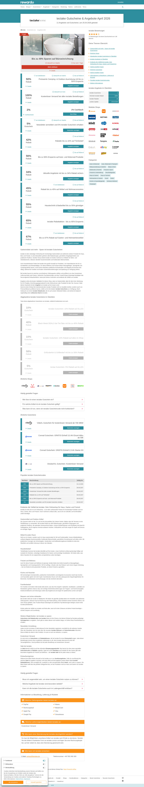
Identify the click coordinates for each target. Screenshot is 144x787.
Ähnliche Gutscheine (96, 69)
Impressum (27, 779)
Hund (106, 178)
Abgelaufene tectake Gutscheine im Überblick (103, 56)
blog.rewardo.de (48, 778)
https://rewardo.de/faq (70, 769)
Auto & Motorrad (94, 164)
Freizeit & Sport (108, 169)
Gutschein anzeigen (73, 130)
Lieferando (77, 7)
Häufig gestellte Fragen (97, 67)
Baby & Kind (111, 167)
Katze (112, 178)
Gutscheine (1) (31, 30)
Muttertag (64, 7)
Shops (65, 778)
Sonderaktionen (73, 778)
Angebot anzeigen (73, 85)
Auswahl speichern (36, 782)
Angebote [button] (46, 7)
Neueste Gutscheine (108, 778)
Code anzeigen (73, 314)
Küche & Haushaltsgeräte (97, 181)
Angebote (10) (41, 30)
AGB (52, 785)
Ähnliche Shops (94, 53)
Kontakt (58, 778)
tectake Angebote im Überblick (99, 59)
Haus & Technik (105, 175)
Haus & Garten (94, 175)
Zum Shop (73, 114)
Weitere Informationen (96, 83)
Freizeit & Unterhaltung (96, 172)
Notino (70, 7)
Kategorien (55, 7)
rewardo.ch (51, 781)
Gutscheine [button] (36, 7)
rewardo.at (60, 781)
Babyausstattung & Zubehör (98, 167)
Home (23, 7)
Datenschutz (19, 779)
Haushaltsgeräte (110, 172)
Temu (84, 7)
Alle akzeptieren (13, 782)
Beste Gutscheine (95, 778)
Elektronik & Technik (95, 169)
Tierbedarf (93, 184)
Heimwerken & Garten (96, 178)
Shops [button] (28, 7)
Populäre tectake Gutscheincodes (100, 80)
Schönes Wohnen (112, 181)
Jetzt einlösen (52, 67)
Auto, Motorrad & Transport (109, 164)
